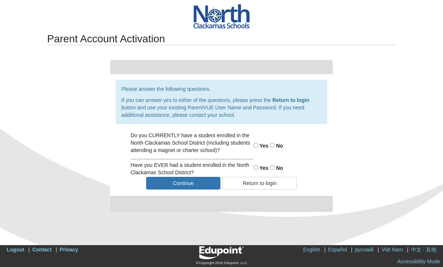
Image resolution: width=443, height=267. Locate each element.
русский (364, 250)
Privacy (69, 250)
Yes (261, 146)
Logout (15, 250)
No (276, 146)
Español (337, 250)
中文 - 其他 (423, 250)
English (311, 250)
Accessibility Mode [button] (418, 261)
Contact (42, 250)
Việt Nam (392, 250)
